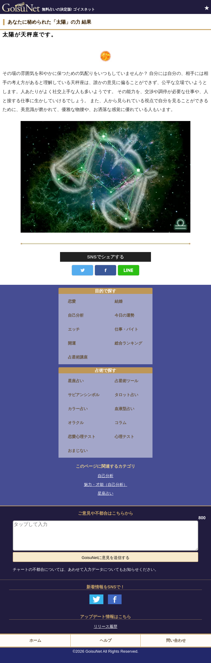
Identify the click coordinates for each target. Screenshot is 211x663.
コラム (120, 422)
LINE (128, 270)
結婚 (118, 301)
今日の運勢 (124, 315)
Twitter (82, 270)
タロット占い (126, 394)
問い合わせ (176, 640)
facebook (105, 270)
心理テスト (124, 436)
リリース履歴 (105, 626)
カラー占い (78, 408)
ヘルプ (106, 640)
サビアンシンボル (83, 394)
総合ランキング (128, 343)
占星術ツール (126, 381)
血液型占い (124, 408)
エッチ (74, 329)
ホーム (35, 640)
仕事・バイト (126, 329)
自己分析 (76, 315)
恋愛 (72, 301)
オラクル (76, 422)
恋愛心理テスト (81, 436)
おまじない (78, 450)
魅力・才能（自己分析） (105, 484)
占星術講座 (78, 357)
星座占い (76, 381)
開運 (72, 343)
